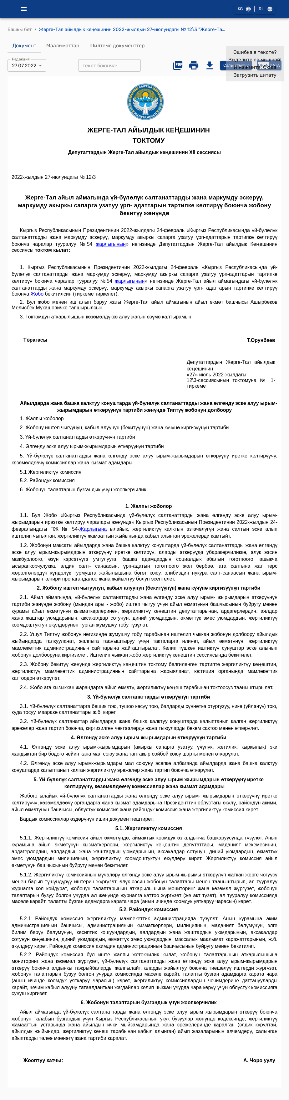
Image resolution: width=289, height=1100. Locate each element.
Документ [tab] (24, 45)
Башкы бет (20, 29)
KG (244, 9)
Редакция (21, 59)
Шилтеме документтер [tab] (117, 45)
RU (265, 9)
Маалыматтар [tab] (62, 45)
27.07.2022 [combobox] (24, 66)
